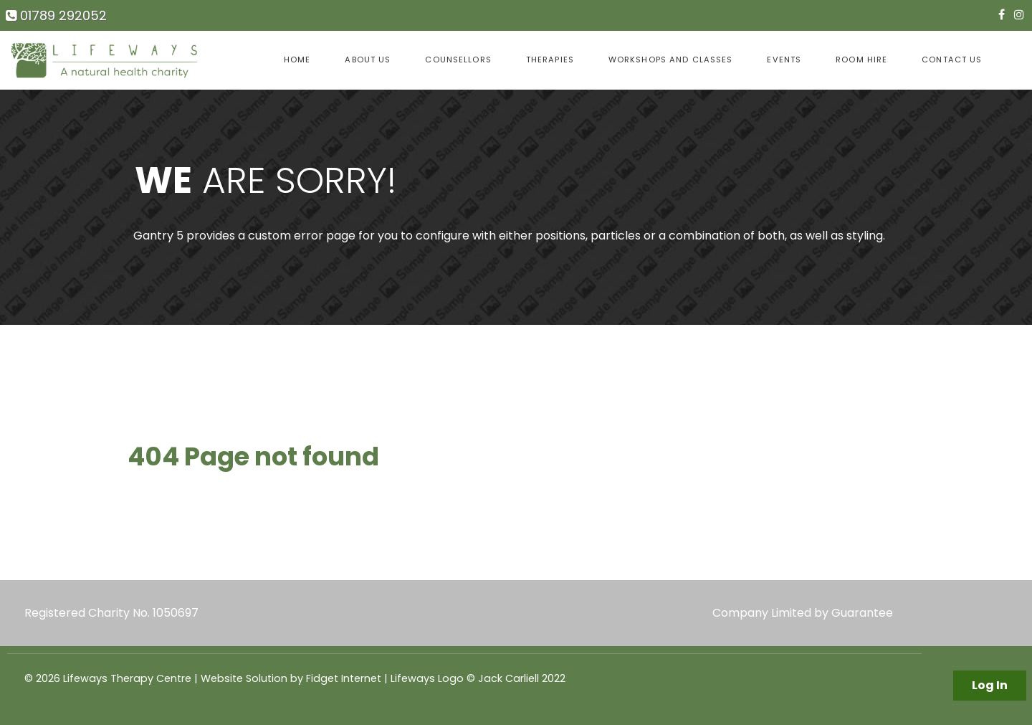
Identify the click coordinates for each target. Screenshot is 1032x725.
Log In (990, 685)
